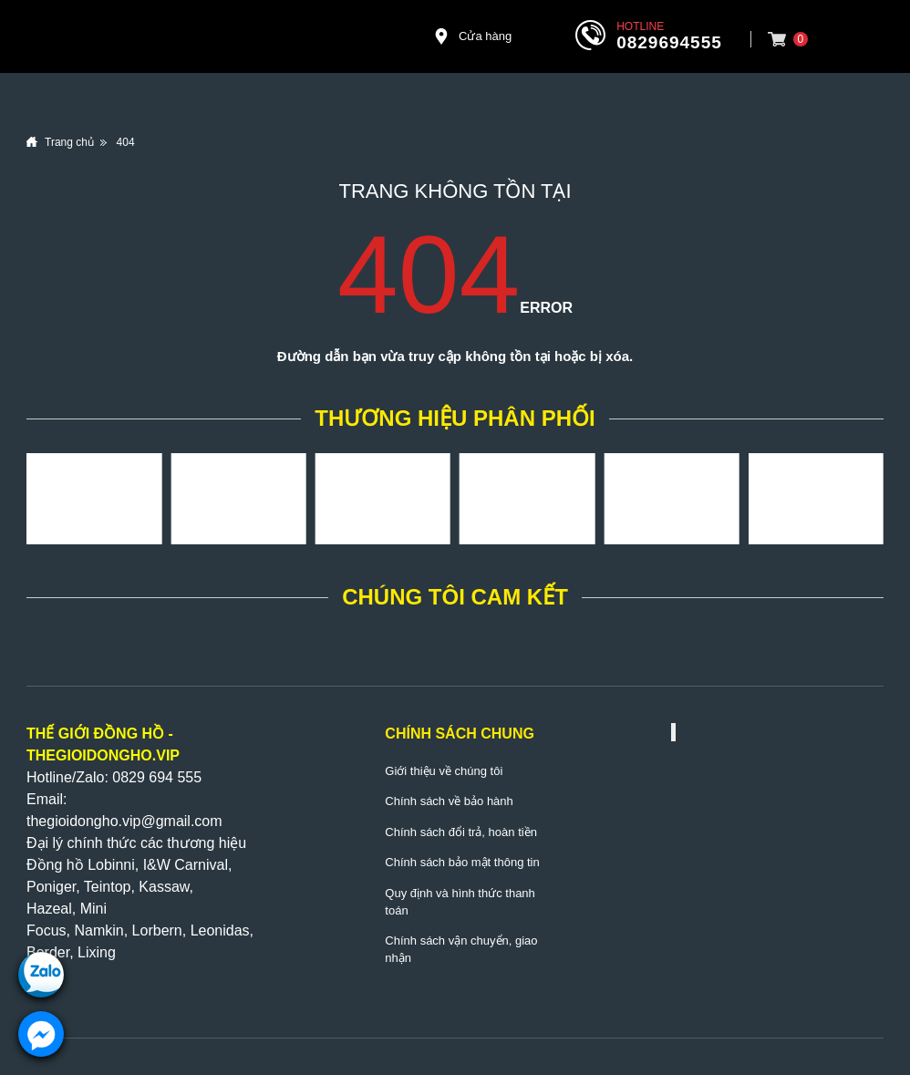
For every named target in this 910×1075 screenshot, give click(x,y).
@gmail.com (181, 821)
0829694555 (669, 42)
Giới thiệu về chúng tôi (443, 771)
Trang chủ (69, 142)
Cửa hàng (472, 36)
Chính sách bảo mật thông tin (462, 862)
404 (126, 142)
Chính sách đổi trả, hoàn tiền (461, 832)
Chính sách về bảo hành (448, 801)
